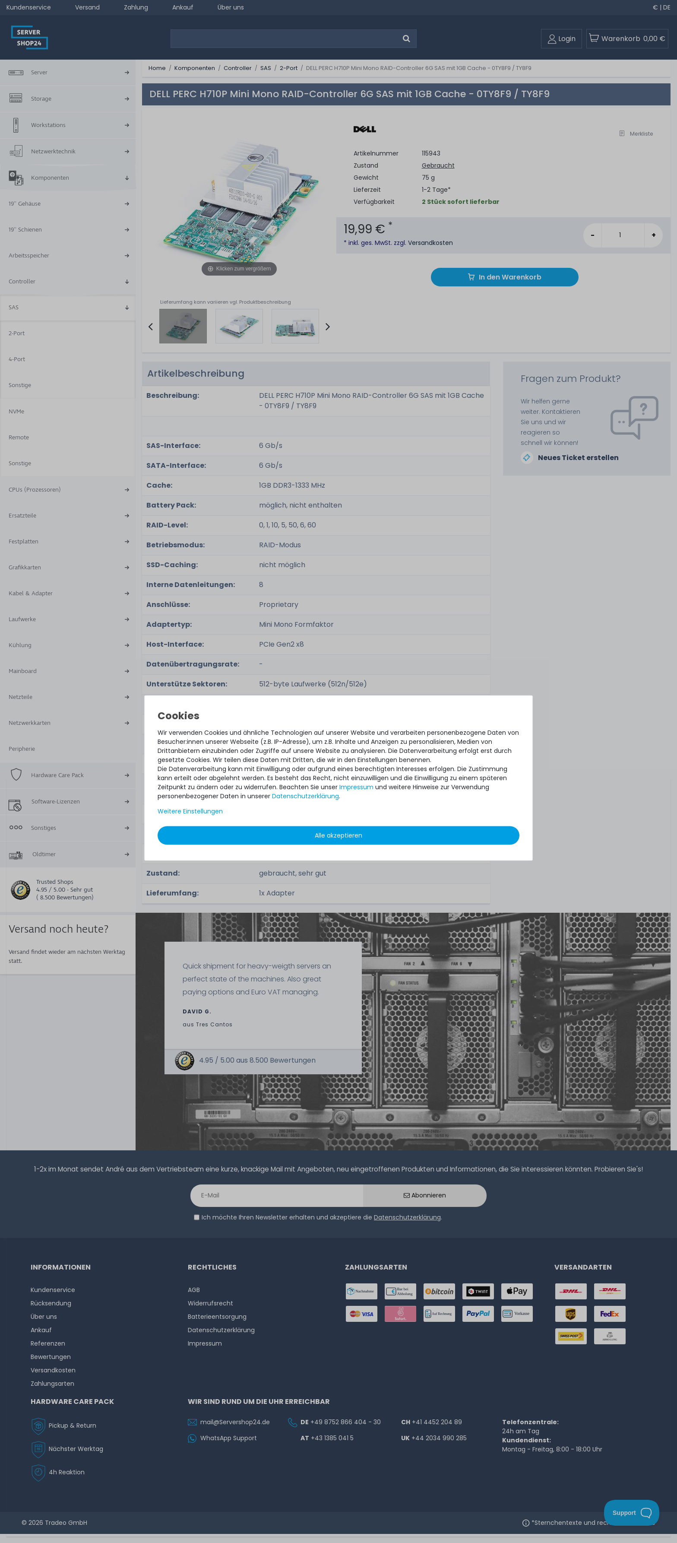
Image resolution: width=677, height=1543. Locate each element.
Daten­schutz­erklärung (305, 796)
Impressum (356, 787)
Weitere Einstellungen (190, 811)
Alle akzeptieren (338, 835)
